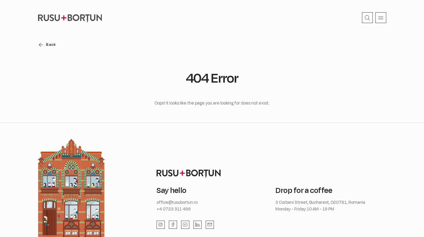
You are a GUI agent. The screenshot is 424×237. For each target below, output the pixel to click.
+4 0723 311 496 (174, 209)
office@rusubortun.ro (177, 202)
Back (52, 44)
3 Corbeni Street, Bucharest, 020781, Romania (320, 202)
